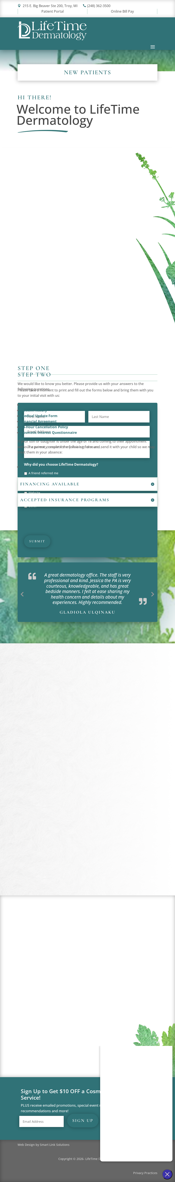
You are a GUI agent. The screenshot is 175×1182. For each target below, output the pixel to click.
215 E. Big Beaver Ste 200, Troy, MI (48, 5)
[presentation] (56, 520)
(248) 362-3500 (96, 5)
